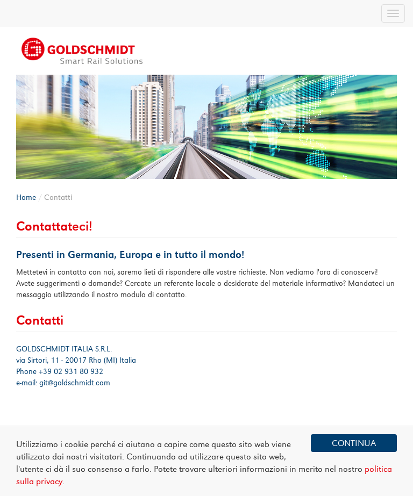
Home (26, 197)
